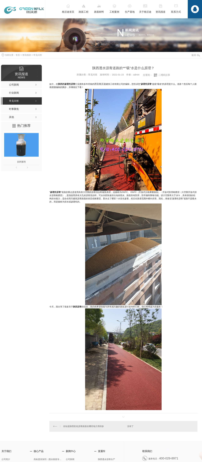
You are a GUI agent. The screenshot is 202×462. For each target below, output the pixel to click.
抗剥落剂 (21, 162)
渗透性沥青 (146, 84)
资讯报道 (26, 55)
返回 (195, 55)
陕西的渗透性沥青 (66, 84)
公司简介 (6, 459)
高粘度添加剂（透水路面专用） (49, 459)
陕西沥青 (77, 306)
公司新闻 (70, 459)
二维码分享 (164, 75)
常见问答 (37, 55)
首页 (18, 55)
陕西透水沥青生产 (106, 459)
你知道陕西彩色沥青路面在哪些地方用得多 (83, 426)
